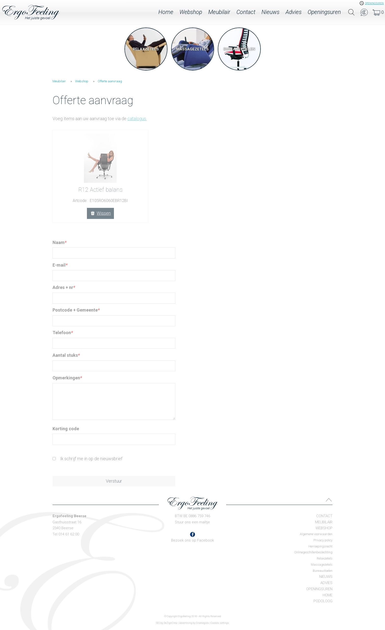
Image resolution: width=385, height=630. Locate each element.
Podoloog (323, 601)
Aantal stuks (66, 355)
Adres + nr (64, 287)
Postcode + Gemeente (76, 310)
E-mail (60, 265)
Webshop (190, 12)
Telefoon (63, 332)
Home (165, 12)
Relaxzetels (324, 558)
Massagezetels (321, 564)
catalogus (137, 118)
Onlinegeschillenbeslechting (313, 552)
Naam (60, 242)
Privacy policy (323, 540)
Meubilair (219, 12)
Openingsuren (324, 12)
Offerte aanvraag (110, 81)
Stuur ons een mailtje (192, 522)
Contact (245, 12)
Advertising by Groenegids (194, 623)
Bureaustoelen (322, 571)
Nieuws (270, 12)
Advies (294, 12)
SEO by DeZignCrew (167, 623)
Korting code (66, 428)
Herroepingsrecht (320, 546)
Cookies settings (220, 623)
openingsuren (374, 3)
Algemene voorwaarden (316, 534)
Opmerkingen (67, 377)
